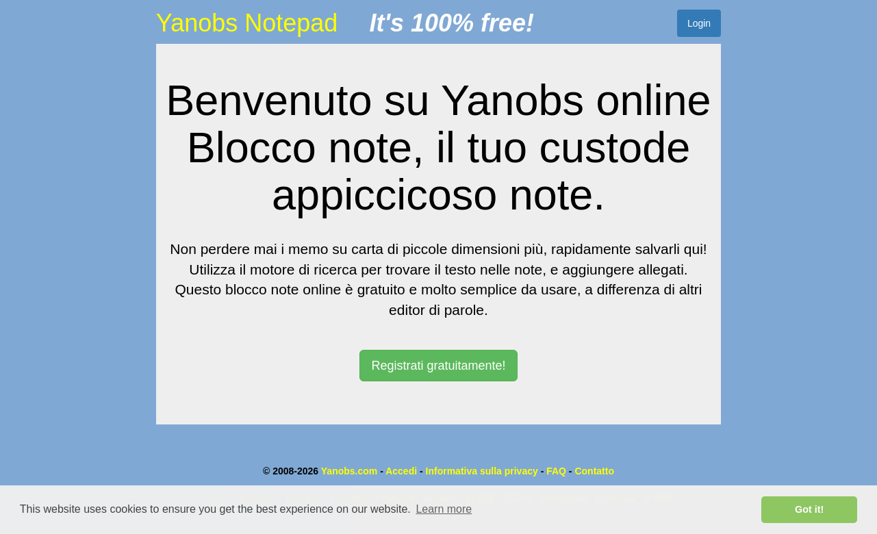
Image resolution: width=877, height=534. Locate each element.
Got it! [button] (809, 509)
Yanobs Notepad (247, 23)
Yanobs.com (349, 471)
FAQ (556, 471)
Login (699, 23)
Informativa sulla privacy (482, 471)
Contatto (594, 471)
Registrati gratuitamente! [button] (438, 365)
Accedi (401, 471)
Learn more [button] (444, 509)
